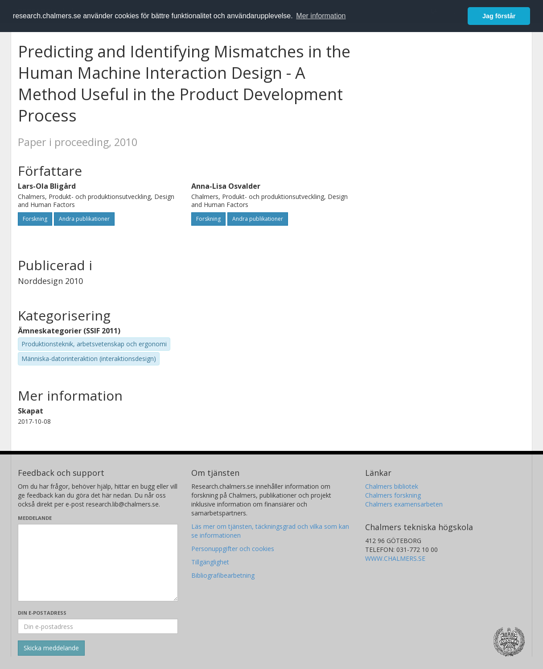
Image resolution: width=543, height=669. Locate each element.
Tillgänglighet (210, 562)
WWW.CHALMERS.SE (395, 558)
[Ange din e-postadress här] (98, 626)
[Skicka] (51, 648)
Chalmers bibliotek (391, 486)
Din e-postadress (42, 612)
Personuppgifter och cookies (232, 548)
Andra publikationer (84, 219)
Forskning (35, 219)
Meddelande (35, 518)
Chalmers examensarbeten (404, 504)
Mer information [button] (321, 16)
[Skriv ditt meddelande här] (98, 562)
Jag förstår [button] (498, 16)
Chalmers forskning (393, 495)
